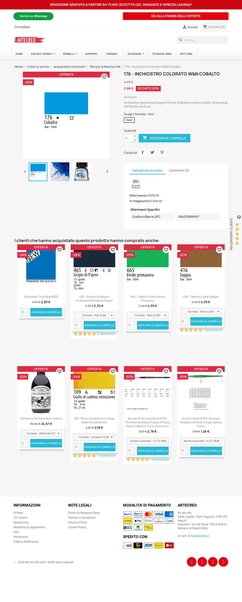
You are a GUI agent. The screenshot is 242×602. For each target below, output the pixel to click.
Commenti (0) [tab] (179, 170)
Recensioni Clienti (231, 234)
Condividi (142, 152)
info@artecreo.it (198, 536)
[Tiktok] (213, 562)
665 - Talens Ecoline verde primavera (147, 298)
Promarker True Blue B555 (41, 297)
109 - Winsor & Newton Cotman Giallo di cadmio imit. (94, 420)
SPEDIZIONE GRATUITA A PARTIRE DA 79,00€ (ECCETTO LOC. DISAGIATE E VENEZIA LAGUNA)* (121, 5)
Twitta (152, 152)
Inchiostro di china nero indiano (41, 418)
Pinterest (162, 152)
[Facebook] (191, 562)
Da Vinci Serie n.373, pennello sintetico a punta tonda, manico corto (201, 422)
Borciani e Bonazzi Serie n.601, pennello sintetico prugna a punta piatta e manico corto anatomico (147, 422)
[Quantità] (128, 138)
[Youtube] (223, 562)
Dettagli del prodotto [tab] (148, 170)
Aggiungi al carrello (164, 138)
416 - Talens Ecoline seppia (201, 297)
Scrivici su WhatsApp (33, 16)
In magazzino (139, 201)
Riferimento (138, 195)
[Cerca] (202, 40)
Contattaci (22, 27)
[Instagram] (202, 562)
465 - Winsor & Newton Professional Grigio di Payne (94, 298)
